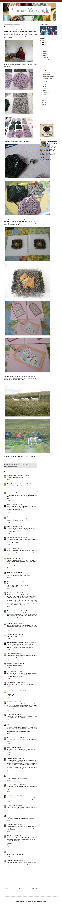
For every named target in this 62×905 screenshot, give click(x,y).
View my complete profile (45, 159)
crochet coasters (13, 466)
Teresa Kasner (10, 610)
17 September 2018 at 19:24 (16, 671)
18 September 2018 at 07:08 (17, 758)
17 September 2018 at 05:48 (16, 526)
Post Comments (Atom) (15, 891)
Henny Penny (10, 784)
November (45, 53)
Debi (8, 671)
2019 (43, 48)
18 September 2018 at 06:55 (16, 747)
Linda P (9, 758)
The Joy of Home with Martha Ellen (15, 642)
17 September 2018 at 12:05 (20, 610)
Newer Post (6, 888)
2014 (43, 102)
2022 (43, 42)
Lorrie (8, 795)
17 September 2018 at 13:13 (17, 623)
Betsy (8, 592)
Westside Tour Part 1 (47, 78)
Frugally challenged (11, 475)
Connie (8, 805)
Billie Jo (9, 581)
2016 (43, 99)
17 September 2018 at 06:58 (17, 548)
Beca (8, 747)
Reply (8, 479)
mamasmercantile (52, 141)
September (45, 57)
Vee (8, 572)
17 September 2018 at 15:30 (15, 653)
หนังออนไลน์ (10, 695)
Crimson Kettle (10, 634)
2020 (43, 46)
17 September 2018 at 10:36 (15, 572)
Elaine (8, 526)
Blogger (44, 901)
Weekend (45, 66)
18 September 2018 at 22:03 (20, 851)
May (44, 86)
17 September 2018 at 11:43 (16, 592)
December (45, 51)
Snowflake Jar (46, 70)
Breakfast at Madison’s (17, 565)
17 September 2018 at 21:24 (21, 682)
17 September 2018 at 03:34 (25, 483)
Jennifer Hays (10, 537)
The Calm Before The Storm (49, 65)
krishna (9, 663)
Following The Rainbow (48, 61)
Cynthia (9, 623)
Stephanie (9, 860)
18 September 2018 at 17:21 (15, 835)
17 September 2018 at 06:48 (20, 537)
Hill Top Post (10, 824)
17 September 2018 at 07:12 (18, 558)
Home (20, 888)
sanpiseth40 (10, 690)
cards (8, 466)
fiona (8, 516)
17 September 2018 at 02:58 (23, 475)
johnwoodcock (33, 901)
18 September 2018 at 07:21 (19, 775)
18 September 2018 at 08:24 (16, 795)
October (45, 55)
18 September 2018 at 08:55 (17, 805)
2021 (43, 44)
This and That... (46, 59)
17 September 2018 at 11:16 (17, 581)
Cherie (8, 548)
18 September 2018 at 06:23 (19, 737)
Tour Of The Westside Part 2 (49, 76)
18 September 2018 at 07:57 (20, 784)
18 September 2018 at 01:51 (16, 724)
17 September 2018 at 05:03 (24, 492)
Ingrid (8, 724)
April (44, 88)
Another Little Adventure (48, 68)
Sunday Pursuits (46, 72)
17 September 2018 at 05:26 (16, 516)
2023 (43, 40)
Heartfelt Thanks (46, 74)
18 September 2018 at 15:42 (20, 824)
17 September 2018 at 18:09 (17, 663)
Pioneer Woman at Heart (13, 483)
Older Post (34, 888)
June (44, 84)
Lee (8, 653)
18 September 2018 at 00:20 (15, 701)
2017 (43, 97)
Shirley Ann (10, 737)
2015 (43, 100)
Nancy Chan (10, 775)
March (44, 90)
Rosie (8, 714)
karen (8, 815)
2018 (43, 50)
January (45, 94)
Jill (8, 835)
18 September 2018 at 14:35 (16, 815)
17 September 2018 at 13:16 (21, 634)
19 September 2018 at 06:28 (18, 860)
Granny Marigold (11, 682)
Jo (7, 701)
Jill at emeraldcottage (12, 492)
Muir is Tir (45, 63)
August (44, 81)
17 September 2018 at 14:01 (30, 642)
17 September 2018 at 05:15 (16, 504)
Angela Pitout (10, 851)
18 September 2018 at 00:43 (16, 714)
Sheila (8, 504)
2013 (43, 104)
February (45, 92)
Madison (9, 558)
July (44, 83)
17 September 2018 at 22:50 (19, 690)
